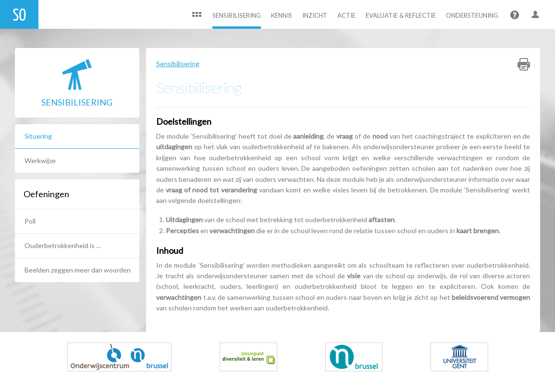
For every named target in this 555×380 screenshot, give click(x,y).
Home (196, 16)
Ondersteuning (472, 15)
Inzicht (314, 15)
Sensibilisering (236, 15)
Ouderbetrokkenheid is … (63, 245)
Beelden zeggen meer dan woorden (78, 270)
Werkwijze (40, 160)
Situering (38, 136)
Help (514, 16)
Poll (30, 221)
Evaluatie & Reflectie (401, 15)
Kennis (281, 15)
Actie (346, 15)
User (536, 16)
